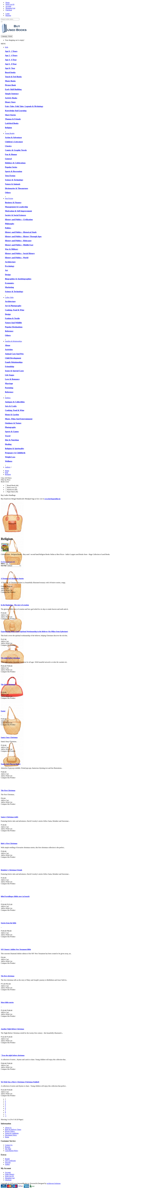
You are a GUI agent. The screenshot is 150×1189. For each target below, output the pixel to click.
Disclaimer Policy (11, 1135)
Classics (8, 146)
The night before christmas (10, 658)
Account (8, 1172)
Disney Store (10, 102)
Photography (10, 427)
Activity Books (11, 98)
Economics (9, 283)
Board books (10, 72)
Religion (8, 127)
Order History (9, 1174)
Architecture (10, 262)
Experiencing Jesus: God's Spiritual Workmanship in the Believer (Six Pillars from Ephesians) (34, 631)
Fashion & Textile (12, 318)
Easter (3, 711)
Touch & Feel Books (13, 77)
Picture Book (10, 85)
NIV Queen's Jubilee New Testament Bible (16, 949)
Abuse (7, 345)
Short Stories (10, 115)
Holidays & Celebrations (15, 163)
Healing (8, 444)
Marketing (9, 287)
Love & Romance (12, 379)
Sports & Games (12, 431)
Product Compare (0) (8, 562)
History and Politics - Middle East (19, 245)
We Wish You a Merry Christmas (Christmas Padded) (20, 1082)
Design (8, 274)
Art (6, 270)
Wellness (8, 461)
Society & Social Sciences (15, 215)
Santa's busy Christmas (9, 737)
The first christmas (7, 976)
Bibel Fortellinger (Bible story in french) (15, 896)
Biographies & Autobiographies (18, 279)
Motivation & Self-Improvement (18, 211)
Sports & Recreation (13, 171)
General (8, 159)
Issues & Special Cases (14, 371)
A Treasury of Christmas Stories (12, 578)
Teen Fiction (10, 176)
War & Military (11, 249)
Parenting (9, 388)
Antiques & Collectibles (15, 402)
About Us (8, 1128)
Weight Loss (10, 457)
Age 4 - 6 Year (11, 60)
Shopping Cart (10, 1178)
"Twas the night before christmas (12, 1055)
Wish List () (9, 1176)
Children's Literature (14, 142)
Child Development (13, 358)
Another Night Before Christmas (12, 1029)
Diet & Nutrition (12, 440)
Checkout (8, 1180)
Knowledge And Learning (15, 111)
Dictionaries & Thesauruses (16, 188)
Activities (9, 349)
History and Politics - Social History (20, 253)
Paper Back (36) (11, 492)
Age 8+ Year (10, 68)
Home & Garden (12, 414)
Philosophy (9, 224)
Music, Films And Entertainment (18, 419)
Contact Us (8, 1145)
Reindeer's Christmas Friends (11, 870)
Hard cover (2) (11, 487)
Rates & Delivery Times (13, 1129)
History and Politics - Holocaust (18, 241)
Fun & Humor (11, 154)
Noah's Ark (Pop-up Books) (10, 764)
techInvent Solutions (54, 1183)
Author (7, 1164)
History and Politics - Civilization (19, 219)
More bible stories (7, 1002)
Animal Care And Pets (14, 354)
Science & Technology (14, 180)
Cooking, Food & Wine (14, 310)
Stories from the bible (8, 923)
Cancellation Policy (11, 1151)
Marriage (9, 383)
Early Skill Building (13, 89)
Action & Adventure (13, 137)
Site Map (8, 1149)
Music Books (10, 81)
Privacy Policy (10, 1131)
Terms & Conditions (12, 1133)
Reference (9, 331)
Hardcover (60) (11, 490)
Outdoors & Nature (13, 423)
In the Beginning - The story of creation (15, 605)
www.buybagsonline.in (52, 499)
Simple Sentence (12, 94)
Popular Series (11, 167)
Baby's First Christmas (9, 843)
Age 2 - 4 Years (11, 55)
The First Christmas (8, 684)
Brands (7, 1159)
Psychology (9, 266)
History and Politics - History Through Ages (23, 236)
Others (8, 192)
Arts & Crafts (11, 406)
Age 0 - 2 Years (11, 51)
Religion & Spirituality (14, 448)
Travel (7, 436)
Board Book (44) (11, 485)
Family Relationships (14, 362)
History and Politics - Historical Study (21, 232)
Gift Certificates (10, 1161)
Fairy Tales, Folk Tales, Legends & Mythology (24, 106)
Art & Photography (13, 306)
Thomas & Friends (13, 119)
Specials (8, 1162)
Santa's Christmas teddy (9, 817)
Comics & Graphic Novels (16, 150)
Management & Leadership (16, 207)
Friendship (9, 366)
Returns (7, 1147)
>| (5, 1116)
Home (7, 1137)
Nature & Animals (12, 184)
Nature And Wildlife (13, 323)
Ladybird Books (11, 123)
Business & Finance (13, 202)
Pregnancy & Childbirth (15, 453)
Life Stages (9, 375)
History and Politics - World (16, 257)
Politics (8, 228)
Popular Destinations (13, 327)
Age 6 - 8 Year (11, 64)
